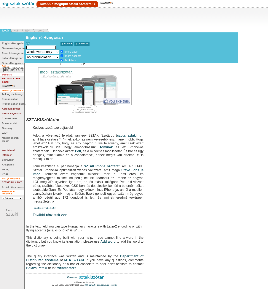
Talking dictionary (12, 94)
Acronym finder (11, 108)
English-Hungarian (13, 43)
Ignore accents (72, 55)
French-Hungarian (13, 53)
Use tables (70, 60)
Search (68, 44)
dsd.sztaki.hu (103, 285)
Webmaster (72, 277)
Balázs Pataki (36, 268)
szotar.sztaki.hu (129, 135)
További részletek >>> (50, 215)
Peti (78, 151)
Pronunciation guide (13, 103)
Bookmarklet (9, 123)
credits (114, 285)
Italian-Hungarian (12, 58)
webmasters (66, 268)
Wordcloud (8, 150)
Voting (5, 169)
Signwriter (8, 159)
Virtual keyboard (11, 113)
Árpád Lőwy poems (13, 187)
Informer (7, 155)
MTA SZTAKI (74, 260)
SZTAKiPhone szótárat (102, 166)
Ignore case (71, 51)
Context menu (10, 118)
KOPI (5, 174)
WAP (4, 133)
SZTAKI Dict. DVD (12, 182)
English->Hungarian (44, 37)
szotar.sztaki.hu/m (45, 208)
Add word (84, 44)
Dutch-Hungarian (12, 63)
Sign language (72, 64)
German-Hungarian (14, 48)
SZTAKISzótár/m (42, 119)
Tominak (106, 147)
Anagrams (8, 164)
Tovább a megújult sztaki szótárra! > (67, 4)
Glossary (7, 128)
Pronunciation (10, 99)
